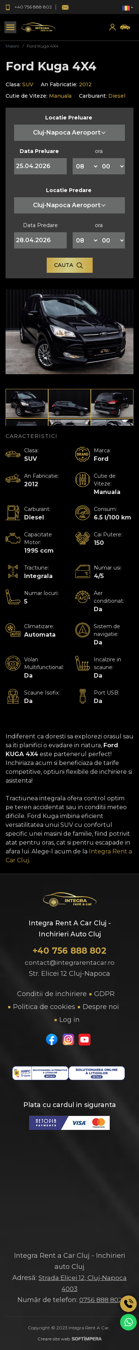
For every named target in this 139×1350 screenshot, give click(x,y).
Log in (69, 1020)
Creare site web (69, 1339)
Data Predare (40, 225)
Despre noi (101, 1007)
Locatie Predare (69, 190)
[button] (127, 7)
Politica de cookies (44, 1007)
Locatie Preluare (68, 117)
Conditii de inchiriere (52, 994)
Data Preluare (39, 151)
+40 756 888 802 (69, 951)
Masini (12, 46)
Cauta (68, 265)
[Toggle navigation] (10, 27)
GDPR (104, 994)
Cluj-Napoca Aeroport (69, 132)
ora (99, 151)
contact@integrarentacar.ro (70, 962)
